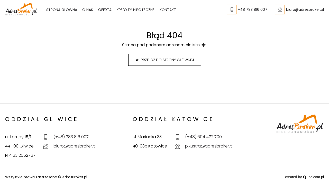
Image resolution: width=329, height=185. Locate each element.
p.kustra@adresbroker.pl (209, 146)
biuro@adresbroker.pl (74, 146)
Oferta (105, 9)
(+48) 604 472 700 (203, 137)
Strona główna (61, 9)
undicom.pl (313, 177)
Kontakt (168, 9)
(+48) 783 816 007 (71, 137)
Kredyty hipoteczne (135, 9)
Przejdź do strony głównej (164, 59)
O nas (87, 9)
